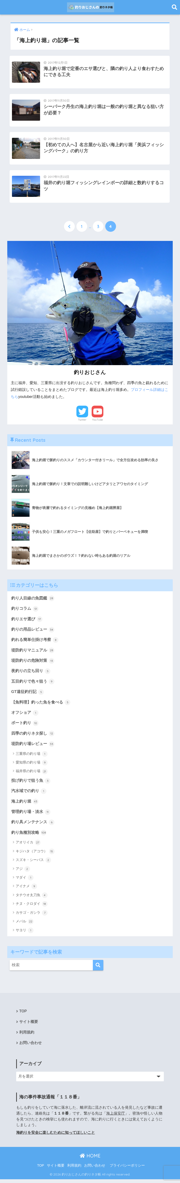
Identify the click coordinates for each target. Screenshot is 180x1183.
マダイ (25, 881)
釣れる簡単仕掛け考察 (35, 642)
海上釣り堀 (25, 805)
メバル (25, 925)
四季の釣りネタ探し (33, 736)
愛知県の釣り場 (32, 765)
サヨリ (25, 934)
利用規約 (26, 1036)
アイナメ (26, 890)
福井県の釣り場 (32, 774)
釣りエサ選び (27, 621)
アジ (23, 872)
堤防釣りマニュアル (33, 652)
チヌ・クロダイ (32, 907)
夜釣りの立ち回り (31, 674)
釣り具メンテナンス (33, 825)
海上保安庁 (115, 1117)
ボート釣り (25, 726)
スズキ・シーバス (33, 863)
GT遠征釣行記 (27, 694)
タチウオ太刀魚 (32, 899)
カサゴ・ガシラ (32, 916)
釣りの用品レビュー (33, 632)
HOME (90, 1159)
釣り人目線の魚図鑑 (33, 600)
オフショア (25, 715)
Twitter (82, 421)
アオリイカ (28, 846)
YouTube (97, 421)
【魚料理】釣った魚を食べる (41, 705)
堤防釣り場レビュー (33, 747)
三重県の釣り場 (32, 757)
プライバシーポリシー (127, 1169)
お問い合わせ (30, 1047)
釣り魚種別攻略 (29, 836)
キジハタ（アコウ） (35, 855)
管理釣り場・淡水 (31, 815)
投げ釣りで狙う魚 (31, 783)
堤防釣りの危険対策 (33, 663)
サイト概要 (28, 1025)
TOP (23, 1015)
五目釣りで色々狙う (33, 684)
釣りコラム (25, 611)
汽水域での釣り (29, 794)
